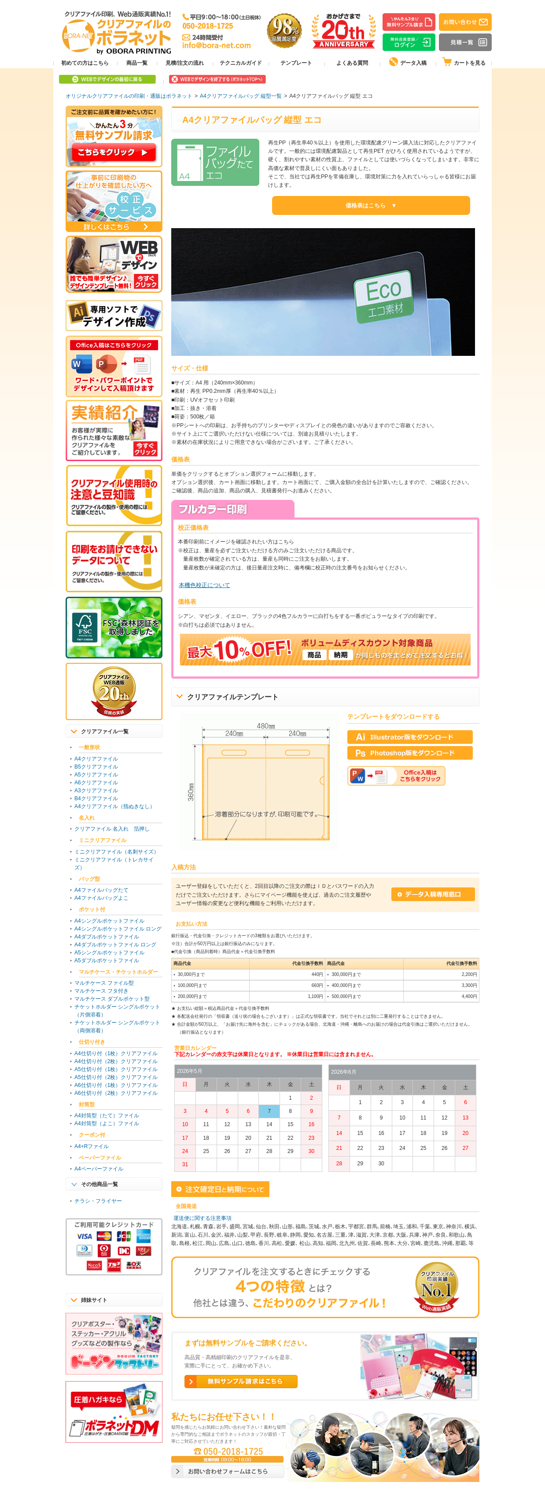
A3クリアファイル (96, 790)
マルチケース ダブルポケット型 (112, 999)
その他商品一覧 (99, 1184)
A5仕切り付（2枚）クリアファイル (116, 1077)
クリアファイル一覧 (105, 731)
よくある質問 (352, 63)
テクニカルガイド (241, 63)
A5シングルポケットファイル (109, 953)
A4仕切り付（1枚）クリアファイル (116, 1053)
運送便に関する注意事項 (202, 1218)
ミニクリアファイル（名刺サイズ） (116, 852)
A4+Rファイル (91, 1146)
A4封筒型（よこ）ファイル (106, 1123)
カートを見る (464, 61)
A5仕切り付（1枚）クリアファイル (116, 1069)
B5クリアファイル (96, 767)
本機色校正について (204, 585)
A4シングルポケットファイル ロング (118, 929)
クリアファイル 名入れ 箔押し (112, 829)
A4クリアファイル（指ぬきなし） (114, 806)
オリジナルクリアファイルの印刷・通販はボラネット (129, 96)
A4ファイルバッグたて (101, 890)
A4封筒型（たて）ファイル (106, 1115)
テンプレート (296, 63)
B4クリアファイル (96, 798)
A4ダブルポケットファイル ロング (115, 945)
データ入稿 (408, 61)
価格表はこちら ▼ (371, 205)
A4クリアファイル (96, 759)
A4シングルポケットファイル (109, 921)
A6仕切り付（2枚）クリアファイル (116, 1093)
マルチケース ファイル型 (104, 983)
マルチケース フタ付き (101, 991)
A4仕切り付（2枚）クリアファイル (116, 1061)
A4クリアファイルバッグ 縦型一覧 (241, 96)
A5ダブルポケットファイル (106, 960)
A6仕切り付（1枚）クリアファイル (116, 1085)
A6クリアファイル (96, 783)
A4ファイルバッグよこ (101, 898)
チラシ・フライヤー (98, 1201)
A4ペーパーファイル (98, 1169)
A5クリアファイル (96, 775)
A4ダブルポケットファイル (106, 937)
